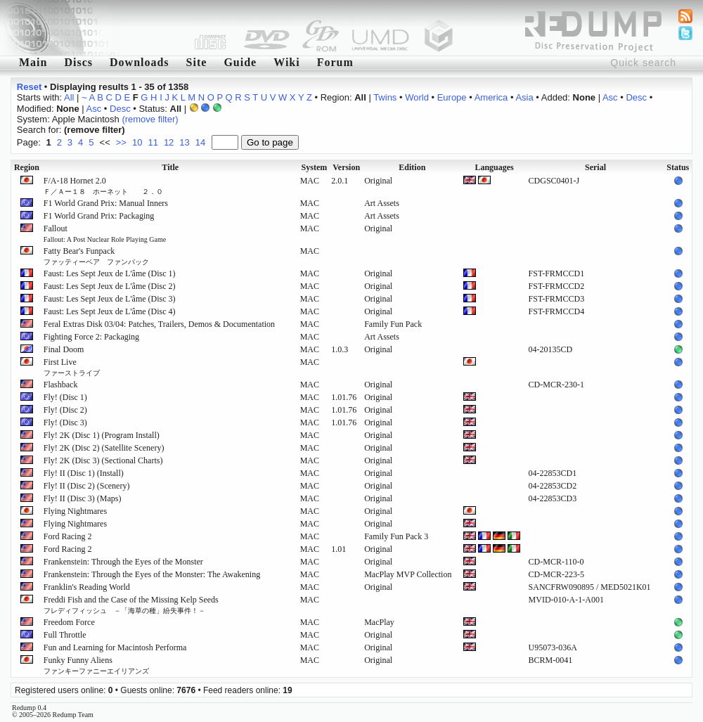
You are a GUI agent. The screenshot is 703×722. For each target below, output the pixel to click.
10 (137, 142)
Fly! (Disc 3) (65, 422)
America (491, 97)
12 (169, 142)
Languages (494, 167)
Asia (524, 97)
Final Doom (64, 349)
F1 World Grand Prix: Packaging (99, 216)
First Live (72, 367)
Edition (412, 167)
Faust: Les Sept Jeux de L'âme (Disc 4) (110, 311)
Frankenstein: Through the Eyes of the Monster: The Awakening (152, 574)
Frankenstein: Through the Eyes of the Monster (123, 562)
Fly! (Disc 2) (65, 410)
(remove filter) (150, 119)
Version (346, 167)
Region (26, 167)
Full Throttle (65, 635)
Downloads (139, 62)
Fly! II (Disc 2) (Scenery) (87, 486)
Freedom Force (69, 622)
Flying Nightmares (75, 511)
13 (184, 142)
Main (33, 62)
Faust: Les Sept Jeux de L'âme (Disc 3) (110, 299)
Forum (335, 62)
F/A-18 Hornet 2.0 (103, 185)
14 (200, 142)
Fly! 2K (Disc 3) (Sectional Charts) (103, 460)
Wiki (286, 62)
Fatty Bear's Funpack (96, 256)
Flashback (61, 384)
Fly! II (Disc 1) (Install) (84, 473)
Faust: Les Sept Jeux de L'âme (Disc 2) (110, 286)
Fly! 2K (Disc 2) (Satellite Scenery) (104, 448)
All (69, 97)
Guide (240, 62)
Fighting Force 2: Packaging (91, 337)
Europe (452, 97)
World (417, 97)
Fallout (105, 233)
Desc (636, 97)
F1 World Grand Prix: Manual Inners (106, 203)
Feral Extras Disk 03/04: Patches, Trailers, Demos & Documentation (159, 324)
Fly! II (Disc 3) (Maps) (83, 498)
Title (170, 167)
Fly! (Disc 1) (65, 397)
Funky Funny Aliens (96, 665)
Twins (384, 97)
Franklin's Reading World (87, 587)
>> (121, 142)
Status (677, 167)
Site (196, 62)
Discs (78, 62)
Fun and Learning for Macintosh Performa (115, 647)
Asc (610, 97)
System (315, 167)
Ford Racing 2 (68, 536)
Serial (595, 167)
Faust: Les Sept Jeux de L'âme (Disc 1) (110, 273)
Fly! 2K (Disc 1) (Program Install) (102, 435)
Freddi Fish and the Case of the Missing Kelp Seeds (131, 604)
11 (152, 142)
